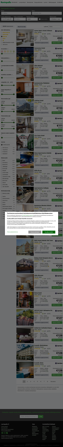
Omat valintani (35, 232)
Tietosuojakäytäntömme (12, 232)
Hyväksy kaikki (49, 232)
